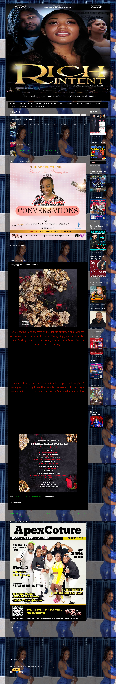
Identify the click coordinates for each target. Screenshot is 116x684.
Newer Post (14, 513)
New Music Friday (27, 499)
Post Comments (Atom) (24, 516)
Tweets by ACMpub (15, 662)
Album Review (18, 499)
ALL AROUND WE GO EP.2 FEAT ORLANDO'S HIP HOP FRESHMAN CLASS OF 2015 (41, 122)
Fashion (79, 103)
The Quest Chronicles (26, 103)
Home (48, 513)
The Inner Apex (39, 106)
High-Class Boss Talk (25, 106)
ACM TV (61, 103)
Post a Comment (16, 505)
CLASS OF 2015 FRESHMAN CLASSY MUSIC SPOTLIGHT (33, 141)
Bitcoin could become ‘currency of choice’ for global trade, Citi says (36, 150)
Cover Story (12, 106)
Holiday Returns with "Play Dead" (26, 132)
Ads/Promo (70, 103)
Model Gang (100, 103)
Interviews (38, 103)
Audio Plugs (13, 103)
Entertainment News (50, 103)
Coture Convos (89, 103)
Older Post (82, 513)
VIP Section (50, 106)
